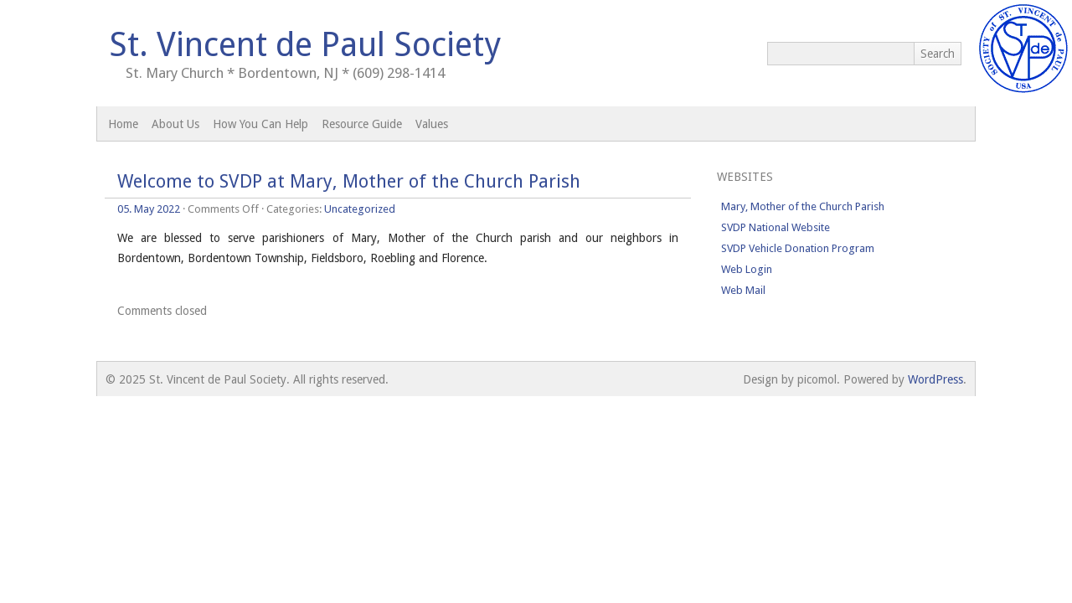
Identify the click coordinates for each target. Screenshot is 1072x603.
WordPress (935, 379)
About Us (175, 124)
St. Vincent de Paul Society (305, 44)
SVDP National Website (775, 227)
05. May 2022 (148, 209)
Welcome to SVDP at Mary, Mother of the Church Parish (348, 181)
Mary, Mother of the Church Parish (802, 206)
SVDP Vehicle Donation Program (797, 248)
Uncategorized (359, 209)
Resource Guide (362, 124)
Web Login (746, 269)
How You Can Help (260, 124)
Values (431, 124)
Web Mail (743, 290)
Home (123, 124)
